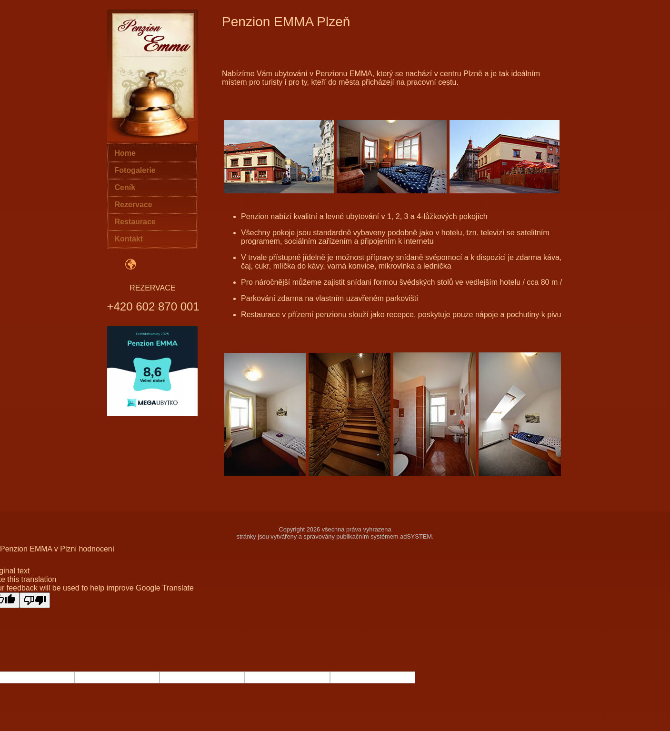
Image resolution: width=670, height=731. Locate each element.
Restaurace (135, 222)
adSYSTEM (416, 536)
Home (125, 153)
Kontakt (129, 239)
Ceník (125, 187)
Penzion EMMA (26, 549)
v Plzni (65, 549)
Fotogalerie (135, 170)
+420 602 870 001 (153, 306)
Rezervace (133, 204)
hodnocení (96, 549)
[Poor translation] (35, 600)
